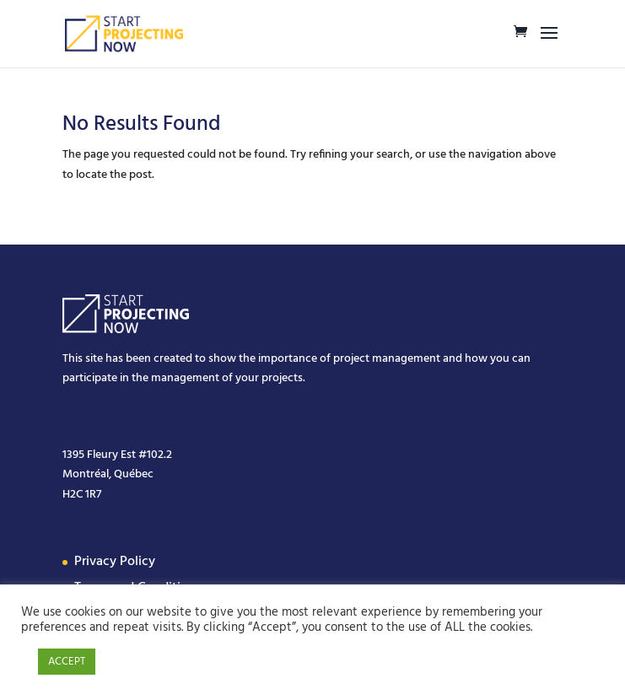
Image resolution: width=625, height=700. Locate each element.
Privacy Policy (114, 562)
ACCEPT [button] (66, 661)
